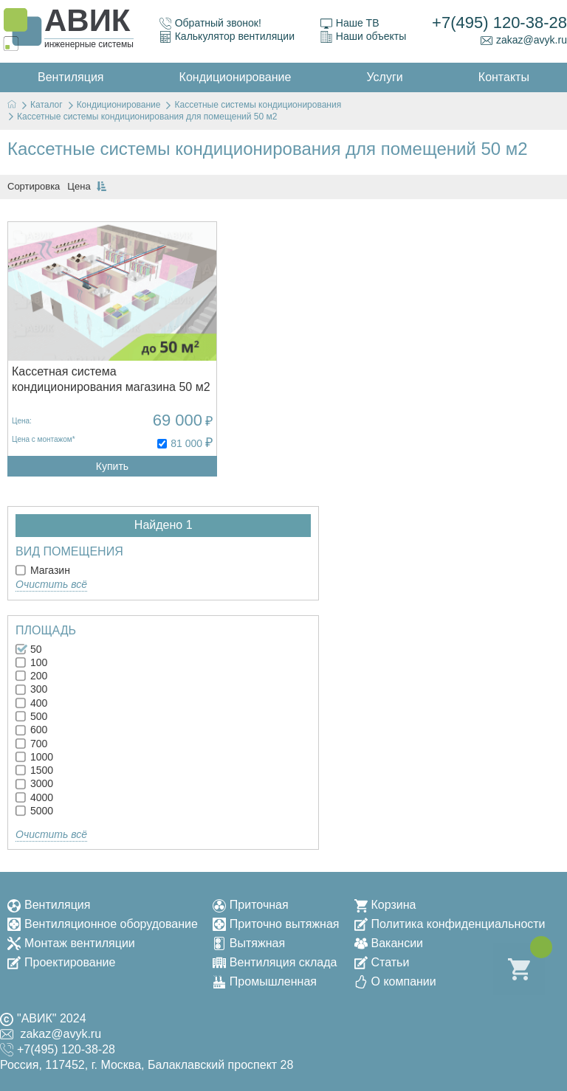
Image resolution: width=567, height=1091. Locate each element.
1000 (34, 757)
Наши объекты (363, 36)
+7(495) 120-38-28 (499, 22)
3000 (34, 783)
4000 (34, 797)
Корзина (385, 904)
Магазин (43, 570)
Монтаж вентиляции (71, 943)
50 (28, 649)
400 (31, 703)
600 (31, 729)
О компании (395, 981)
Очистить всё (51, 584)
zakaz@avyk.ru (524, 40)
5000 (34, 811)
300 (31, 689)
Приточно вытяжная (276, 924)
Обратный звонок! (210, 23)
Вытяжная (249, 943)
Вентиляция (48, 904)
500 (31, 716)
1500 (34, 770)
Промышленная (265, 981)
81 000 (186, 443)
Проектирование (61, 962)
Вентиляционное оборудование (102, 924)
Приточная (251, 904)
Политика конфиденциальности (450, 924)
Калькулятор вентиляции (227, 36)
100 (31, 662)
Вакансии (389, 943)
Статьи (382, 962)
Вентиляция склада (275, 962)
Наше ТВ (349, 23)
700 (31, 743)
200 (31, 676)
